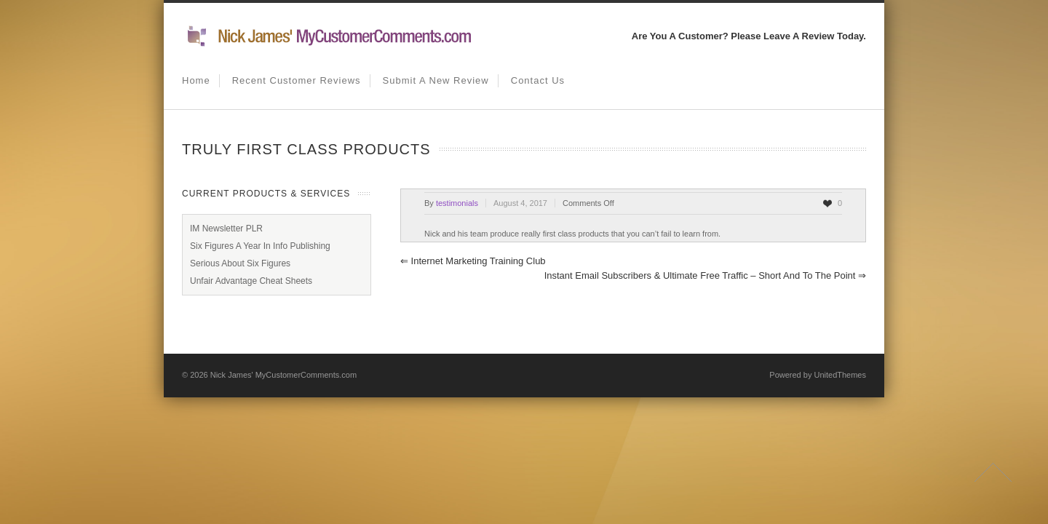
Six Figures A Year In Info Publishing (260, 246)
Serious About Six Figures (240, 263)
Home (196, 80)
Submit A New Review (436, 80)
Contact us (538, 80)
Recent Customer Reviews (296, 80)
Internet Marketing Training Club (473, 260)
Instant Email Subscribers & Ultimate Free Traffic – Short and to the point (705, 275)
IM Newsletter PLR (226, 228)
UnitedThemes (840, 374)
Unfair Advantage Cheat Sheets (251, 281)
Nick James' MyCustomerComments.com (283, 374)
